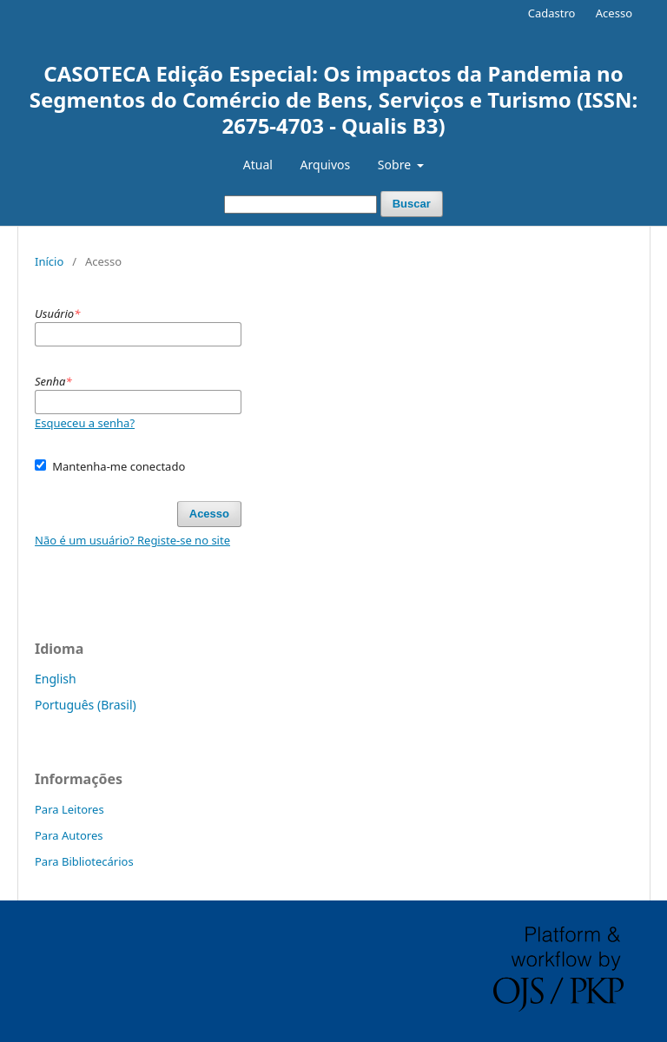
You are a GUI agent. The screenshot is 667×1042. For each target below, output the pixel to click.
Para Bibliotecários (84, 861)
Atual (258, 164)
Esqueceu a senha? (85, 423)
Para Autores (69, 835)
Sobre (396, 164)
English (55, 678)
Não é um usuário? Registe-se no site (132, 540)
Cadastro (552, 13)
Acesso (614, 13)
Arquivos (325, 164)
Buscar (412, 203)
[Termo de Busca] (300, 204)
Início (49, 261)
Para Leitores (69, 809)
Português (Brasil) (85, 704)
